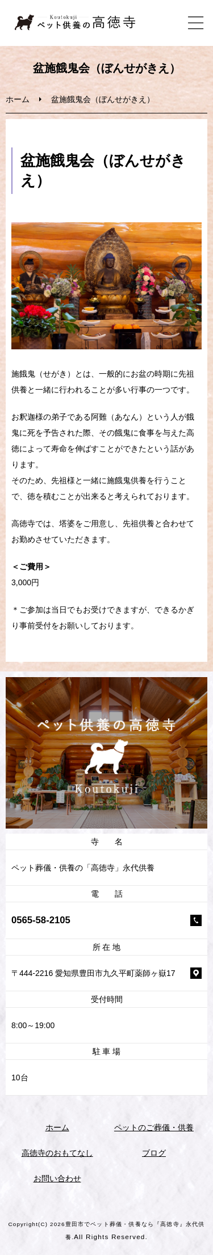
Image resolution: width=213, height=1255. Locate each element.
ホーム (18, 99)
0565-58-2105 (40, 920)
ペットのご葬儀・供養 (154, 1127)
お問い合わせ (57, 1178)
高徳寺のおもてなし (57, 1152)
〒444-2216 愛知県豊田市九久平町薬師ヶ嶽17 (93, 973)
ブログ (154, 1152)
